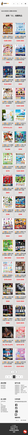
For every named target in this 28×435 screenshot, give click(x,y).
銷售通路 (3, 388)
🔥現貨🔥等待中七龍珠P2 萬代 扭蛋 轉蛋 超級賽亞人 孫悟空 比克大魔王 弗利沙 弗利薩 (7, 37)
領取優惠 (23, 420)
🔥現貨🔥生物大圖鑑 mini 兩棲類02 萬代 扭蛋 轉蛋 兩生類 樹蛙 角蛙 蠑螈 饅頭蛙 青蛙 (7, 210)
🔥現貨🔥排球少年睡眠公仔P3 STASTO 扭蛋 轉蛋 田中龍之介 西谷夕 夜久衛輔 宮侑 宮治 (20, 232)
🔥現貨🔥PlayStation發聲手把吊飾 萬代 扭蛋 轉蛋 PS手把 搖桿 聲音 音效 (20, 58)
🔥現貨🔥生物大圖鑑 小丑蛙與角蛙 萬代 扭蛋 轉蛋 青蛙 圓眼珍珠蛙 (7, 297)
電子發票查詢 (4, 411)
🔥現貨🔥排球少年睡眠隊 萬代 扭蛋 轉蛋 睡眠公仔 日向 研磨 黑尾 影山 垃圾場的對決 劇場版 (20, 189)
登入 (2, 404)
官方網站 (3, 386)
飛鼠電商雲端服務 (14, 430)
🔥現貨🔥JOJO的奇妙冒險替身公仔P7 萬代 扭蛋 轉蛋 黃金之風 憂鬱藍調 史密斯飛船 (7, 232)
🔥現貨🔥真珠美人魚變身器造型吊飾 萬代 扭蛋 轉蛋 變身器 (7, 275)
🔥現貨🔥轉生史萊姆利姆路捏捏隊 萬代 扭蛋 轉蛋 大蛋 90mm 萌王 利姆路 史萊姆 (20, 37)
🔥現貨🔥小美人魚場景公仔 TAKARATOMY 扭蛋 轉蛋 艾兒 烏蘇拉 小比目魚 (20, 145)
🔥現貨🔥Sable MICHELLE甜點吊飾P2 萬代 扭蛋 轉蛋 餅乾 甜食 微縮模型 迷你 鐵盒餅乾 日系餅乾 (7, 58)
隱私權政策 (4, 409)
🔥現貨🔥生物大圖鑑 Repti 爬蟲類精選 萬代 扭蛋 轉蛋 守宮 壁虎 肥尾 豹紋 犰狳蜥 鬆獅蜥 (7, 102)
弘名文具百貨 (5, 11)
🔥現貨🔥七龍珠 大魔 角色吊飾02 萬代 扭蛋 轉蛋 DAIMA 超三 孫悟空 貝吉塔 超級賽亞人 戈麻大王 (20, 210)
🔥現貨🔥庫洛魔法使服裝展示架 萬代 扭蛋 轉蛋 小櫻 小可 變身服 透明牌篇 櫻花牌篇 (20, 341)
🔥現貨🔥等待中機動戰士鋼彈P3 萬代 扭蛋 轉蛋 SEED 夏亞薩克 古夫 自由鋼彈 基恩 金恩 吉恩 (7, 80)
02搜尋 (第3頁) (13, 11)
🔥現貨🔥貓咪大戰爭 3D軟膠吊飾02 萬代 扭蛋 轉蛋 (20, 167)
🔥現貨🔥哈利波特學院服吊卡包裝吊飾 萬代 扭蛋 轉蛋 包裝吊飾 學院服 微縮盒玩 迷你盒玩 (20, 80)
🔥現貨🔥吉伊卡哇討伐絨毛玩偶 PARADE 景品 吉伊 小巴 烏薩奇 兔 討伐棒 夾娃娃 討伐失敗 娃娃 (7, 123)
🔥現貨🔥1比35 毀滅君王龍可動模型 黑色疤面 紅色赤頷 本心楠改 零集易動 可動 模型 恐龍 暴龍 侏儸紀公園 (7, 341)
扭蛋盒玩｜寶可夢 (19, 388)
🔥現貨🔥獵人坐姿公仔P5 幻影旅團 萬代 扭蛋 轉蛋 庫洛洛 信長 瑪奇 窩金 (7, 362)
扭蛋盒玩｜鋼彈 (19, 389)
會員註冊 (3, 401)
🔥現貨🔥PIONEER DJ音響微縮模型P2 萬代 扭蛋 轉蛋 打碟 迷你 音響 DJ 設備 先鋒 (20, 297)
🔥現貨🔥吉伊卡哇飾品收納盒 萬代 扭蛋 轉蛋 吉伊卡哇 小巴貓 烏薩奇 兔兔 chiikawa (20, 362)
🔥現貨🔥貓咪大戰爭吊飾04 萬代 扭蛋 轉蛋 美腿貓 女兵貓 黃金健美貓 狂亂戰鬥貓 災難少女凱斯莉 (7, 254)
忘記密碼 (3, 406)
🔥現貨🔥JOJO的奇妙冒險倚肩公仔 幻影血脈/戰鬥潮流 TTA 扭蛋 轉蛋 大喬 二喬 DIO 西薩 (20, 102)
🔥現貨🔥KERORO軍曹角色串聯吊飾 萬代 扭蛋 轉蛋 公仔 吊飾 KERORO (7, 167)
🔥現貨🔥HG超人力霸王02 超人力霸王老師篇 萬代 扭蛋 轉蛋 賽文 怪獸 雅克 (7, 319)
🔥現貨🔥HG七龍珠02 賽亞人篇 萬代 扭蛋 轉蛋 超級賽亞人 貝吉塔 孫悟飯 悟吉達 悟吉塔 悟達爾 (20, 319)
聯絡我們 (3, 385)
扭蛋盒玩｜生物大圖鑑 (21, 386)
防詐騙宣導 (4, 410)
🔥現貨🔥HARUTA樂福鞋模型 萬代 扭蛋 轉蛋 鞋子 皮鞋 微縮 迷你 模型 (20, 123)
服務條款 (3, 407)
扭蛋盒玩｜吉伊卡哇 (20, 391)
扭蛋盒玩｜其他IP (19, 385)
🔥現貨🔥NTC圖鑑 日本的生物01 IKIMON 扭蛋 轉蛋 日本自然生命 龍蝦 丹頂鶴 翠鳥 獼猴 (7, 145)
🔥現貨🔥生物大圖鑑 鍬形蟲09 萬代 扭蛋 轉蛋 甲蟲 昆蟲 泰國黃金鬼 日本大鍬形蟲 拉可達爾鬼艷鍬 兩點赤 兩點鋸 (20, 275)
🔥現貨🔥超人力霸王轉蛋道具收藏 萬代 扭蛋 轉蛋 (7, 189)
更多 (14, 372)
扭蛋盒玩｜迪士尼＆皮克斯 (21, 393)
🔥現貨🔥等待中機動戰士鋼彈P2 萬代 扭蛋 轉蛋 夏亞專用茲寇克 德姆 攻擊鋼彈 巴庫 (20, 254)
